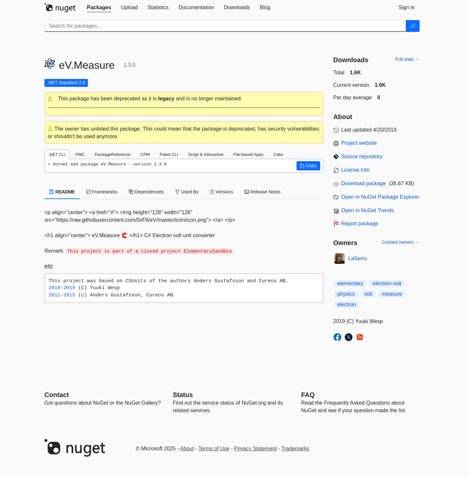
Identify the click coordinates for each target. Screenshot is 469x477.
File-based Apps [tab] (248, 154)
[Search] (413, 26)
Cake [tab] (278, 154)
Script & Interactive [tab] (205, 154)
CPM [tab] (145, 154)
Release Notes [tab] (263, 191)
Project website (359, 143)
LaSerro (357, 258)
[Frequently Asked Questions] (308, 394)
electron (346, 304)
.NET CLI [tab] (56, 154)
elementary (350, 283)
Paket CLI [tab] (169, 154)
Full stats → (407, 59)
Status (183, 394)
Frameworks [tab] (101, 191)
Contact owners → (401, 242)
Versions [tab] (221, 191)
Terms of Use (213, 448)
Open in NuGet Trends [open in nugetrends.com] (367, 210)
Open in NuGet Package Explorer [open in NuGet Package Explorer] (380, 197)
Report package (359, 223)
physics (346, 294)
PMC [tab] (80, 154)
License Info (355, 170)
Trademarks (295, 448)
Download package (363, 183)
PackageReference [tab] (113, 154)
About (187, 448)
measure (392, 294)
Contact (56, 394)
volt (368, 294)
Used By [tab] (186, 191)
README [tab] (62, 191)
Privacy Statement (255, 448)
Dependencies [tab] (146, 191)
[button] (184, 99)
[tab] (99, 7)
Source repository (361, 156)
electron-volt (387, 283)
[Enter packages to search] (225, 26)
